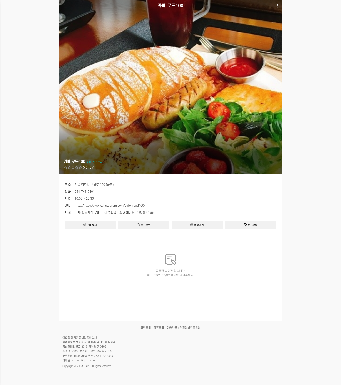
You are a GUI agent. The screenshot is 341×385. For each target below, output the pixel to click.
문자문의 (143, 225)
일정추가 (197, 225)
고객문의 (145, 327)
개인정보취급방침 (190, 327)
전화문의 (90, 225)
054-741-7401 (85, 191)
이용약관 (172, 327)
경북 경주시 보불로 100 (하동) (94, 184)
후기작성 (250, 225)
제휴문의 (159, 327)
